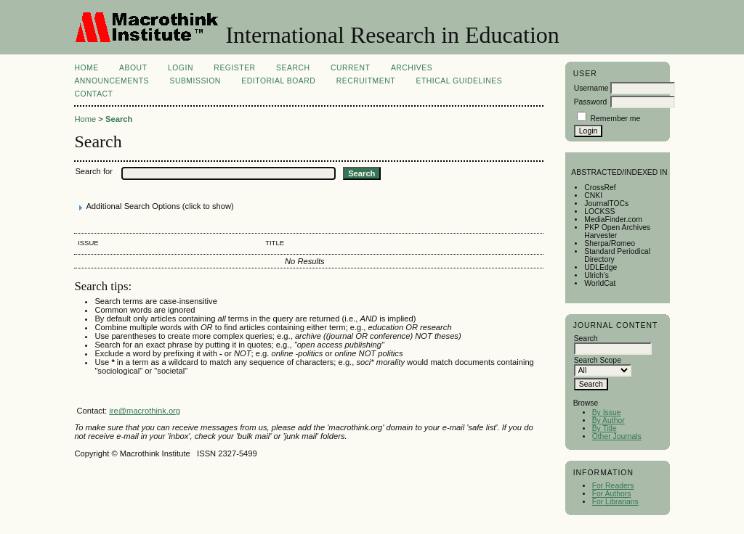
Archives (411, 68)
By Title (604, 428)
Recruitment (365, 81)
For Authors (611, 494)
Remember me (616, 119)
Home (86, 68)
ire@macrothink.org (144, 410)
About (133, 68)
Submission (194, 81)
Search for (94, 171)
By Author (608, 420)
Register (234, 68)
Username (591, 88)
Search (293, 68)
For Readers (613, 486)
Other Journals (617, 436)
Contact (93, 94)
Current (350, 68)
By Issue (606, 412)
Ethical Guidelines (459, 81)
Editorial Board (278, 81)
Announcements (111, 81)
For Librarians (615, 502)
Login (180, 68)
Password (590, 102)
